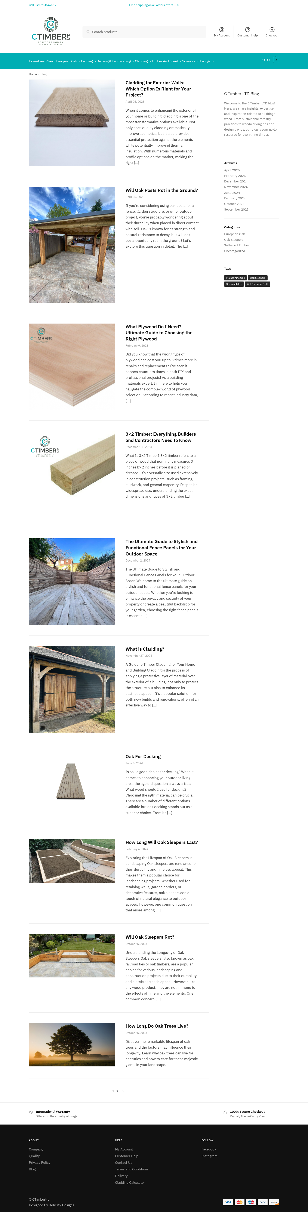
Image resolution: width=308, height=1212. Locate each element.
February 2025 (235, 173)
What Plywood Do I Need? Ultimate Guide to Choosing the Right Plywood (159, 330)
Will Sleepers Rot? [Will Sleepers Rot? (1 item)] (257, 281)
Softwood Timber (236, 243)
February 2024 (235, 196)
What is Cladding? (145, 646)
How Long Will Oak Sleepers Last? (162, 839)
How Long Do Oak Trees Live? (157, 1023)
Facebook (208, 1146)
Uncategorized (234, 248)
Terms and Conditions (132, 1166)
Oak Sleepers (233, 237)
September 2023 (236, 207)
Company (36, 1146)
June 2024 (232, 190)
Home (33, 72)
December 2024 (236, 179)
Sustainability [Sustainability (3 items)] (234, 281)
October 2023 (234, 201)
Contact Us (123, 1160)
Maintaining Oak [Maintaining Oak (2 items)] (235, 275)
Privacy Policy (39, 1160)
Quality (34, 1153)
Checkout (272, 32)
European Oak (234, 231)
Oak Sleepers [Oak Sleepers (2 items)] (257, 275)
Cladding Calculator (130, 1180)
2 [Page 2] (117, 1089)
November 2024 (236, 184)
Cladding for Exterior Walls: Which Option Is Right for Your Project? (158, 86)
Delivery (121, 1173)
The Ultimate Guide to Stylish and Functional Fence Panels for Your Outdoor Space (162, 545)
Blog (32, 1166)
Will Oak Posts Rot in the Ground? (162, 187)
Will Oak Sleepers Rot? (150, 934)
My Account (222, 32)
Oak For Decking (143, 754)
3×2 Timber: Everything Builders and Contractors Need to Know (161, 434)
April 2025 (232, 168)
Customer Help (247, 32)
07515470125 (48, 5)
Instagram (209, 1153)
